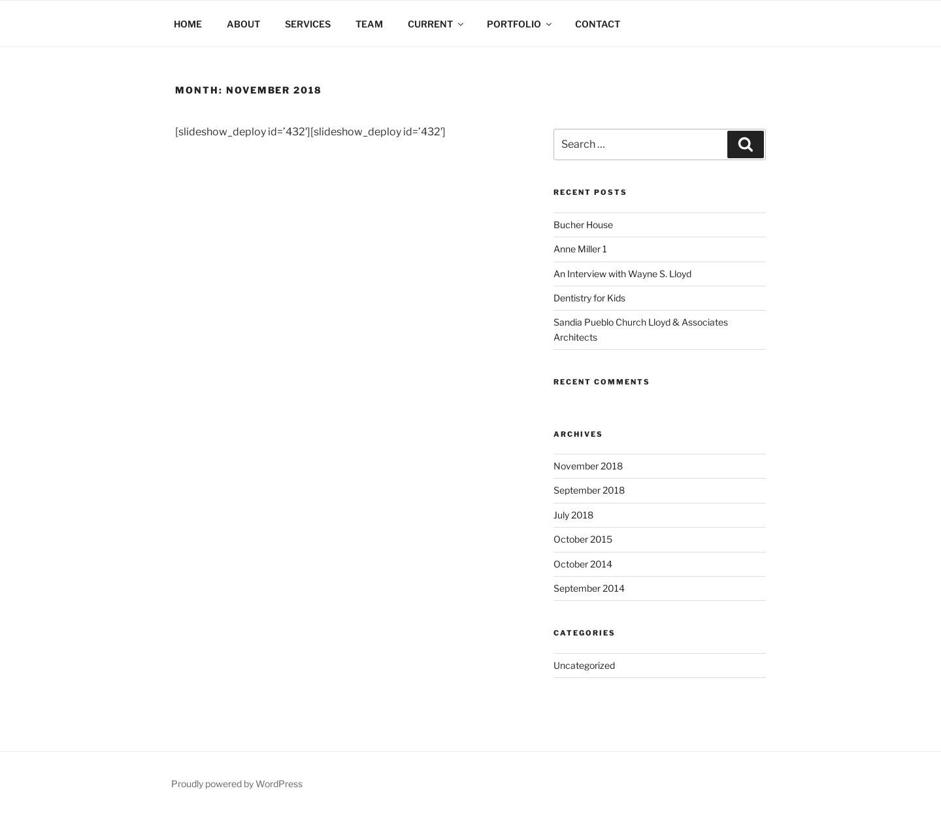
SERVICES (308, 23)
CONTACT (597, 23)
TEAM (369, 23)
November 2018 (588, 465)
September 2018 (589, 490)
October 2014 (582, 563)
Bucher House (583, 224)
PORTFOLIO (520, 23)
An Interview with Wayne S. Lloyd (622, 273)
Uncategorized (584, 665)
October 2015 (582, 539)
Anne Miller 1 (580, 248)
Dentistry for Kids (589, 297)
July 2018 (573, 514)
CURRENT (436, 23)
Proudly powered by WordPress (237, 783)
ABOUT (243, 23)
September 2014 (589, 588)
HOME (188, 23)
